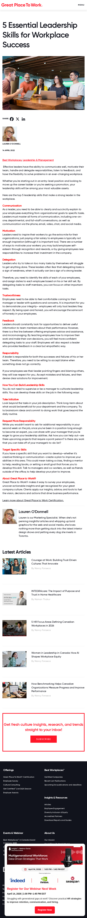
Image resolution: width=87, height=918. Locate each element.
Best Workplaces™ (54, 770)
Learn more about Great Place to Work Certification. (33, 500)
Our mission (49, 840)
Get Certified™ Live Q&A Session (17, 789)
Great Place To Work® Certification (18, 777)
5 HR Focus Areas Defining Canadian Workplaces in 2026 (52, 623)
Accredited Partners (53, 816)
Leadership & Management (38, 160)
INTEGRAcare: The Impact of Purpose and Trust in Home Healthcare (55, 592)
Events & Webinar (13, 833)
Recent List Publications (55, 781)
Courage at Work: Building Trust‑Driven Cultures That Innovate (54, 561)
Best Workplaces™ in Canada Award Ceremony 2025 (19, 841)
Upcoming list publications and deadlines (63, 785)
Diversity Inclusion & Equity (56, 812)
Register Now (45, 910)
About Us (49, 833)
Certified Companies (53, 777)
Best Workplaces (11, 160)
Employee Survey (10, 781)
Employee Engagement (54, 808)
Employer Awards (10, 792)
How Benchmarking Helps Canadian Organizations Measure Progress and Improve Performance (57, 687)
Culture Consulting (11, 785)
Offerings (8, 770)
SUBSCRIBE (43, 739)
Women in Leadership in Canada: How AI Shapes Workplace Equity (55, 654)
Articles (47, 804)
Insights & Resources (55, 797)
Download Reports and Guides (58, 820)
